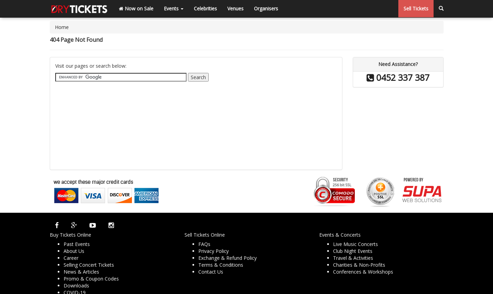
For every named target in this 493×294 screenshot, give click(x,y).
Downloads (76, 285)
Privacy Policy (213, 251)
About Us (74, 251)
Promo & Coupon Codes (91, 278)
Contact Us (210, 271)
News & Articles (81, 271)
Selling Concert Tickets (89, 265)
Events (173, 8)
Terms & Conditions (220, 265)
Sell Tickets (416, 8)
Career (71, 258)
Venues (235, 8)
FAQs (204, 244)
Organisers (266, 8)
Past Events (77, 244)
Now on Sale (136, 8)
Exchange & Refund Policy (227, 258)
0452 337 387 (398, 77)
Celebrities (205, 8)
